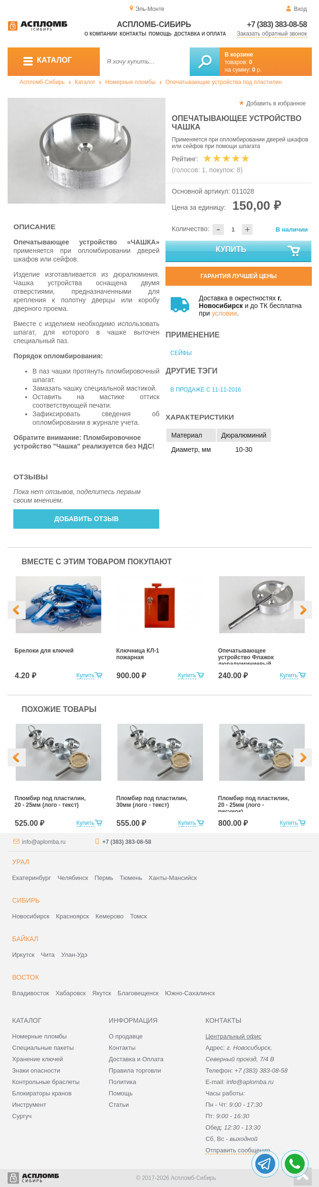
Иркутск (23, 954)
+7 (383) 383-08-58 (277, 24)
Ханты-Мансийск (173, 877)
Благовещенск (137, 993)
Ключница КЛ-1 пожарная (137, 654)
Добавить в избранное (276, 103)
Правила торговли (135, 1070)
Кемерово (110, 916)
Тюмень (131, 877)
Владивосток (30, 993)
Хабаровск (71, 993)
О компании (101, 34)
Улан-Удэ (74, 954)
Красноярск (72, 916)
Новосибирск (31, 916)
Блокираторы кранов (42, 1093)
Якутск (101, 993)
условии (224, 313)
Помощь (160, 34)
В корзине (239, 54)
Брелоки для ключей (44, 650)
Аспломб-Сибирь (42, 82)
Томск (138, 916)
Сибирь (26, 900)
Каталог (85, 82)
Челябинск (73, 877)
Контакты (132, 34)
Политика (122, 1081)
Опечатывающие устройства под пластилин (223, 82)
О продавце (126, 1036)
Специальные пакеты (43, 1047)
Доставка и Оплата (136, 1059)
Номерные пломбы (130, 82)
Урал (20, 862)
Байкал (25, 939)
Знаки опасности (36, 1070)
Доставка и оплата (200, 34)
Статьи (119, 1104)
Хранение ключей (37, 1059)
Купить (259, 251)
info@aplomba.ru (44, 842)
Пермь (104, 877)
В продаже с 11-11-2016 (205, 389)
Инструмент (29, 1104)
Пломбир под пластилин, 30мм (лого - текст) (152, 801)
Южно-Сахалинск (190, 993)
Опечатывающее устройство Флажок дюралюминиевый (246, 657)
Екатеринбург (31, 877)
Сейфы (181, 353)
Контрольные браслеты (46, 1081)
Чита (48, 954)
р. (256, 69)
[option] (87, 151)
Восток (25, 977)
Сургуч (22, 1116)
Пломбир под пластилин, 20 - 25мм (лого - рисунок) (254, 805)
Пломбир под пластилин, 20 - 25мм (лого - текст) (50, 801)
